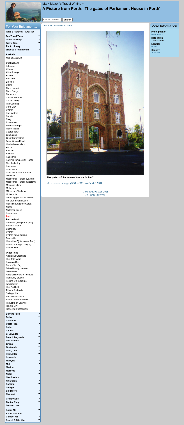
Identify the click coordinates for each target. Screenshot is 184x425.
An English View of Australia (19, 274)
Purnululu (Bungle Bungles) (19, 222)
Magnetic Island (14, 185)
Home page (23, 12)
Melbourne (11, 188)
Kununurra (11, 166)
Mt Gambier (12, 194)
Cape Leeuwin (13, 88)
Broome (10, 82)
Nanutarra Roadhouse (17, 200)
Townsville (11, 238)
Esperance (11, 122)
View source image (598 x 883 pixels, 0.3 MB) (74, 183)
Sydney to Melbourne (16, 235)
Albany (9, 69)
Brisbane (10, 78)
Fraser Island (12, 128)
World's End (12, 247)
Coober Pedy (12, 100)
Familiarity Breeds (15, 278)
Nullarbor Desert (14, 210)
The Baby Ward (13, 259)
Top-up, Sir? (12, 306)
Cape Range (12, 91)
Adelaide (10, 66)
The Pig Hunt (12, 287)
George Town (12, 132)
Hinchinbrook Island (15, 144)
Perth (154, 46)
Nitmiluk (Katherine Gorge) (19, 204)
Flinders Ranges (14, 125)
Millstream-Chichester (16, 191)
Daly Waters (12, 113)
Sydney (9, 232)
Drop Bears (11, 271)
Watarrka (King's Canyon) (18, 244)
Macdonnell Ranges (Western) (21, 182)
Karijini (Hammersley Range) (20, 160)
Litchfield (10, 175)
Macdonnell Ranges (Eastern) (20, 179)
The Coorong (12, 104)
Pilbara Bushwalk (14, 290)
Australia (155, 52)
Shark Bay (11, 229)
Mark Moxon (157, 34)
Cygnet (9, 110)
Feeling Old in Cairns (16, 281)
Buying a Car (12, 262)
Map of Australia (14, 58)
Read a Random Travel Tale (20, 32)
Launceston (11, 169)
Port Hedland (12, 219)
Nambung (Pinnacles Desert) (20, 197)
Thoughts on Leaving (16, 303)
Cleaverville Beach (15, 97)
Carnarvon (11, 94)
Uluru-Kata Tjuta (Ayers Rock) (20, 241)
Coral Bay (11, 107)
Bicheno (10, 75)
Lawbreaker (12, 284)
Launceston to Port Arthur (18, 172)
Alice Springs (12, 72)
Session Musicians (15, 296)
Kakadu (10, 150)
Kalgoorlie (11, 157)
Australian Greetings (16, 256)
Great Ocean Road (15, 141)
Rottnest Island (13, 225)
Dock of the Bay (14, 265)
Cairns (9, 85)
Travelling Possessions (17, 309)
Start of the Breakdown (17, 299)
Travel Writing (63, 3)
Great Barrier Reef (15, 138)
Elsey (9, 119)
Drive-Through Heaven (17, 268)
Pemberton (11, 213)
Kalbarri (10, 153)
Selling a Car (12, 293)
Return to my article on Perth (58, 26)
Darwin (9, 116)
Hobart (9, 147)
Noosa (9, 207)
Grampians (11, 135)
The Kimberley (13, 163)
